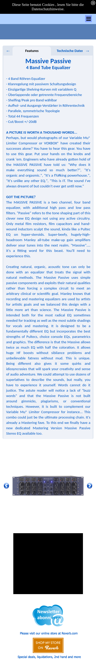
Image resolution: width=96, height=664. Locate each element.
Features (31, 50)
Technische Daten (70, 50)
